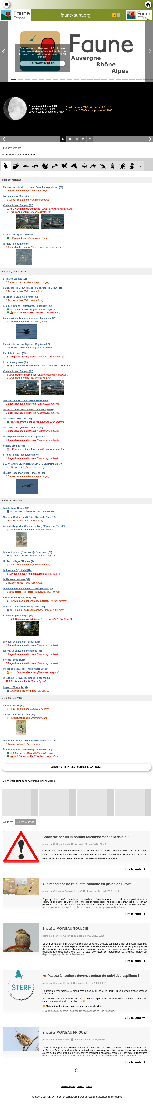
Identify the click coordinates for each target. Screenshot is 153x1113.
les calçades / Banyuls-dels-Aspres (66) (24, 436)
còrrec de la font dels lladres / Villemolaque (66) (28, 409)
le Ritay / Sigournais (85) (16, 243)
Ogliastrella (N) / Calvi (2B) (17, 570)
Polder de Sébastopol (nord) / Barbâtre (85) (26, 669)
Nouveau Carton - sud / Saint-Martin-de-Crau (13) (29, 517)
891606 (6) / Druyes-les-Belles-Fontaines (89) (27, 678)
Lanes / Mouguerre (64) (15, 362)
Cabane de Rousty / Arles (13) (19, 714)
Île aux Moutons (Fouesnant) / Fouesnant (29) (27, 306)
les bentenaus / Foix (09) (16, 196)
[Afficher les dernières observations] (18, 154)
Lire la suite (135, 869)
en (118, 15)
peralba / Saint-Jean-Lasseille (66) (21, 455)
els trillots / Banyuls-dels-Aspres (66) (23, 427)
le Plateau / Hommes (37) (16, 579)
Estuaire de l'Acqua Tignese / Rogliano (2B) (26, 344)
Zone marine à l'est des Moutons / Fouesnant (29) (29, 318)
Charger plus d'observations (76, 767)
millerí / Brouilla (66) (14, 445)
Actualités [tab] (8, 822)
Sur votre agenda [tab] (25, 822)
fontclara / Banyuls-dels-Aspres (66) (22, 650)
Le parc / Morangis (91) (15, 687)
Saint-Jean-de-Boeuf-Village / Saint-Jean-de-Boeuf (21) (32, 288)
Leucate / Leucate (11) (15, 279)
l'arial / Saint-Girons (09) (16, 508)
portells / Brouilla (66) (14, 660)
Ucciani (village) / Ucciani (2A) (19, 561)
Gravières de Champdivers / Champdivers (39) (28, 588)
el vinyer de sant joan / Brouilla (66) (22, 641)
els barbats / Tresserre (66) (17, 418)
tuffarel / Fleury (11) (13, 705)
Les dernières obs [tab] (12, 148)
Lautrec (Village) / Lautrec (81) (19, 234)
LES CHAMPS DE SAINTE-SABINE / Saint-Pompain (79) (32, 464)
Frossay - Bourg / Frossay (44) (19, 597)
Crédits (89, 1086)
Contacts (80, 1086)
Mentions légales (68, 1086)
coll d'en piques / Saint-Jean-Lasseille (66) (25, 400)
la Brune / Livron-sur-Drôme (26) (20, 297)
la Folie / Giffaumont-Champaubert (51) (24, 606)
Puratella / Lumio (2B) (14, 353)
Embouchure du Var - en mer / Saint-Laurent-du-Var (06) (33, 187)
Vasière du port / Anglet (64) (18, 205)
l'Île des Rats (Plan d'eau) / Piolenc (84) (24, 473)
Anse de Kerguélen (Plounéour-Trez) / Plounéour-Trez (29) (34, 526)
